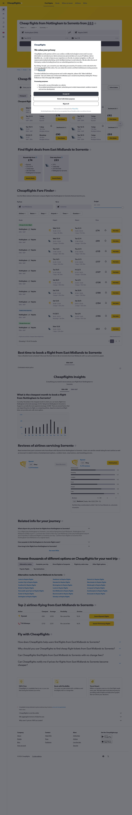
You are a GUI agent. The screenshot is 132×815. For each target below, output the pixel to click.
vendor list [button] (42, 70)
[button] (66, 94)
